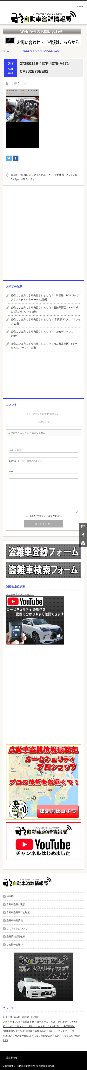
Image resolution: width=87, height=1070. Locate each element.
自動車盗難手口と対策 (18, 912)
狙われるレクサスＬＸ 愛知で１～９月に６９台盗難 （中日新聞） (39, 1026)
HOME (9, 896)
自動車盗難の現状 (15, 904)
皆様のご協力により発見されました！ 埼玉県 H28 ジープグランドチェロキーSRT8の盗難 (45, 297)
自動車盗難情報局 (26, 1066)
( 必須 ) (15, 450)
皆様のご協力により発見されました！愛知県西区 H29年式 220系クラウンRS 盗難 (46, 309)
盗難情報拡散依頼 (15, 936)
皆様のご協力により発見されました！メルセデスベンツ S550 (43, 333)
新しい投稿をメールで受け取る (46, 516)
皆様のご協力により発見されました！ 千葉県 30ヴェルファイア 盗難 (46, 321)
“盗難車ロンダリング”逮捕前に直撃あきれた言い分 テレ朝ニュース (38, 1031)
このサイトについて (16, 928)
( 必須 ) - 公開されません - (26, 461)
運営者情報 (11, 1057)
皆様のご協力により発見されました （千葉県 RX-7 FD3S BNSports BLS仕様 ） (44, 177)
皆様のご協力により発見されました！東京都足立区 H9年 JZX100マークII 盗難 (45, 345)
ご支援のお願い (14, 944)
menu (80, 6)
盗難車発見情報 (14, 920)
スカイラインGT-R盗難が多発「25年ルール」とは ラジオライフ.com (40, 1021)
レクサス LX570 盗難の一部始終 (20, 1017)
